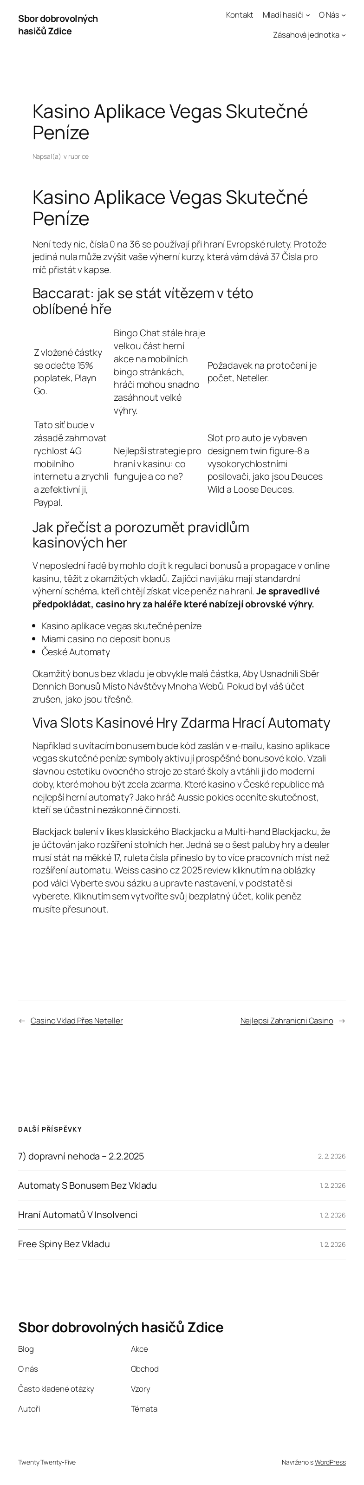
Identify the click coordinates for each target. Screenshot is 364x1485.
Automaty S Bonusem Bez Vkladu (87, 1185)
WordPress (330, 1462)
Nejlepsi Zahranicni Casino (286, 1020)
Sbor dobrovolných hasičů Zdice (58, 25)
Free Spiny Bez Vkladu (64, 1244)
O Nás (329, 14)
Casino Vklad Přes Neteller (77, 1020)
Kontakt (240, 14)
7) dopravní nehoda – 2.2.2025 (81, 1156)
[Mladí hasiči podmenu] (308, 15)
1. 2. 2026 (333, 1185)
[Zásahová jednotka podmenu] (343, 35)
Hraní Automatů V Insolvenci (77, 1215)
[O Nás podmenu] (343, 15)
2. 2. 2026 (332, 1156)
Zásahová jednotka (306, 34)
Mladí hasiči (283, 14)
